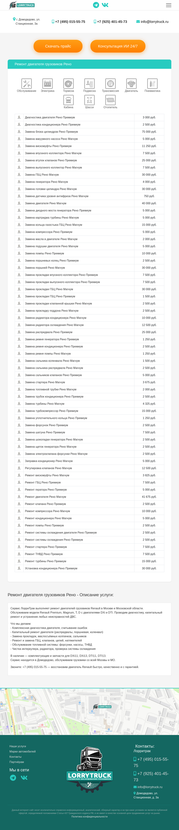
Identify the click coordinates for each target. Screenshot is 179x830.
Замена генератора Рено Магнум (46, 181)
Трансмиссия (110, 85)
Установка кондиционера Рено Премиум (51, 568)
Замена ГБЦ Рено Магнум (42, 174)
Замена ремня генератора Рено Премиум (52, 339)
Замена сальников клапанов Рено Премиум (53, 375)
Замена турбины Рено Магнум (44, 403)
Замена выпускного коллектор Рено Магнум (53, 167)
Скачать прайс (58, 46)
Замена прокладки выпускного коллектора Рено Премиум (62, 282)
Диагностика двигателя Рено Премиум (50, 117)
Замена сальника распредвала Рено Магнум (54, 367)
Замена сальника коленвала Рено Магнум (52, 360)
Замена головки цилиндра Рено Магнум (51, 189)
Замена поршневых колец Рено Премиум (52, 260)
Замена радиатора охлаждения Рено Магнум (54, 325)
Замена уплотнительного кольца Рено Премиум (56, 418)
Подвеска (89, 85)
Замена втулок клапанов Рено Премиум (51, 160)
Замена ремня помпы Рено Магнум (48, 353)
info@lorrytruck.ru (152, 22)
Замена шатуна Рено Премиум (45, 432)
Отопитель (110, 102)
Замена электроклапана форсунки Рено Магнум (56, 453)
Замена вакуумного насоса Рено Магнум (51, 138)
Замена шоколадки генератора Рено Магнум (54, 439)
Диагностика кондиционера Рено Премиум (52, 124)
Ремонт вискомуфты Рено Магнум (47, 475)
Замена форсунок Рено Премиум (46, 425)
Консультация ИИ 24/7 (118, 46)
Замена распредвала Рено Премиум (48, 332)
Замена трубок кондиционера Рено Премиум (54, 396)
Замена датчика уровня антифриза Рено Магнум (56, 196)
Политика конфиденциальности (89, 816)
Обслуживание (26, 85)
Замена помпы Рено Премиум (44, 253)
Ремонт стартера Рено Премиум (46, 546)
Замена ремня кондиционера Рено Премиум (54, 346)
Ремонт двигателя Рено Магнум (45, 496)
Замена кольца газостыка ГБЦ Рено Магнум (53, 224)
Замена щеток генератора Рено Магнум (50, 446)
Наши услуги (17, 746)
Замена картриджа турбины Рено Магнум (52, 217)
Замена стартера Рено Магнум (45, 382)
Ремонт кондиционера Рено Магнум (48, 518)
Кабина (68, 102)
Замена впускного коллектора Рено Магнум (53, 153)
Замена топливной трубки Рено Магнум (50, 389)
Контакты (15, 756)
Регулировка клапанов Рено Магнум (48, 468)
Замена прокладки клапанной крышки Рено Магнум (58, 303)
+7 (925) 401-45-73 (110, 22)
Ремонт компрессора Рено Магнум (47, 511)
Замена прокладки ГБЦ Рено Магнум (49, 289)
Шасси (89, 102)
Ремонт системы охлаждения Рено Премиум (54, 539)
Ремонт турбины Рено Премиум (45, 561)
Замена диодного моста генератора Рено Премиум (58, 210)
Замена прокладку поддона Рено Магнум (51, 310)
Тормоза (68, 85)
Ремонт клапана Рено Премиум (45, 503)
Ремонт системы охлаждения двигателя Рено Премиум (61, 532)
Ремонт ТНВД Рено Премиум (44, 554)
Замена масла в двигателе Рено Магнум (51, 239)
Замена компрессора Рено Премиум (48, 231)
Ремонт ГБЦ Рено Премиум (43, 482)
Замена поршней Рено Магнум (45, 267)
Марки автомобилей (22, 751)
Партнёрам (16, 762)
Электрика (47, 85)
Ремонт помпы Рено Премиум (44, 525)
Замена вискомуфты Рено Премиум (48, 146)
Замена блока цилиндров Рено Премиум (51, 131)
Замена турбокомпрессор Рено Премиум (51, 410)
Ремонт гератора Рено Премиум (46, 489)
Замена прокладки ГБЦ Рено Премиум (50, 296)
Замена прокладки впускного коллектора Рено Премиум (61, 274)
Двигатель (131, 85)
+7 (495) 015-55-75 (68, 22)
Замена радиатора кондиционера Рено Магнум (55, 317)
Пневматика (152, 85)
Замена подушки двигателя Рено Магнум (51, 246)
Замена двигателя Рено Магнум (45, 203)
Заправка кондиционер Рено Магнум (49, 461)
